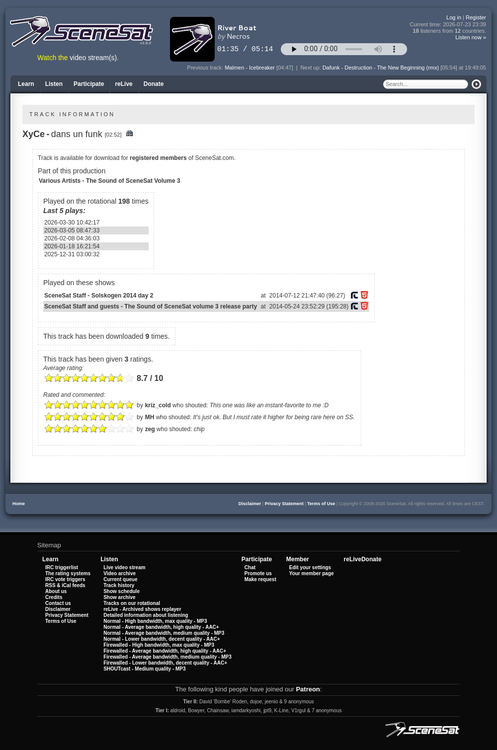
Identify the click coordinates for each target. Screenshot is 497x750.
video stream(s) (93, 58)
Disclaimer (250, 503)
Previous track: (206, 68)
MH (150, 417)
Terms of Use (321, 503)
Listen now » (470, 37)
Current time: (448, 24)
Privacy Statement (284, 503)
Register (476, 17)
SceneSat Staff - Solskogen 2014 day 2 (98, 295)
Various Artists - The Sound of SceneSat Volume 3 (109, 180)
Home (18, 503)
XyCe (33, 134)
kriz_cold (158, 405)
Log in (453, 17)
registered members (158, 157)
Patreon (308, 689)
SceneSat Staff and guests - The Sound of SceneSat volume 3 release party (150, 306)
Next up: (312, 68)
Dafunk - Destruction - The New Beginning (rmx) (381, 68)
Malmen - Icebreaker (250, 68)
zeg (150, 429)
